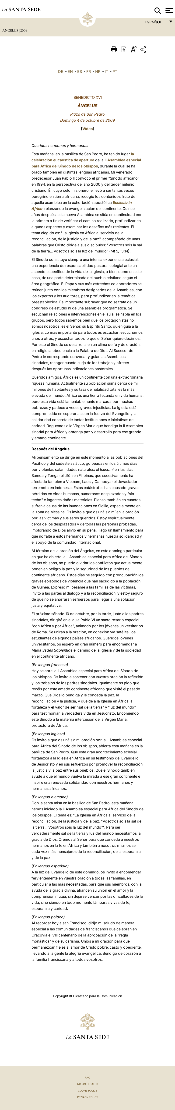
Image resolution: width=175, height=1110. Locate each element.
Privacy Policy (87, 1097)
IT (106, 71)
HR (97, 71)
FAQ (87, 1077)
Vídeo (87, 128)
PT (114, 71)
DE (60, 71)
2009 (23, 30)
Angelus (10, 30)
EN (70, 71)
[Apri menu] (168, 10)
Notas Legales (87, 1084)
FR (88, 71)
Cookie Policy (87, 1090)
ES (79, 71)
